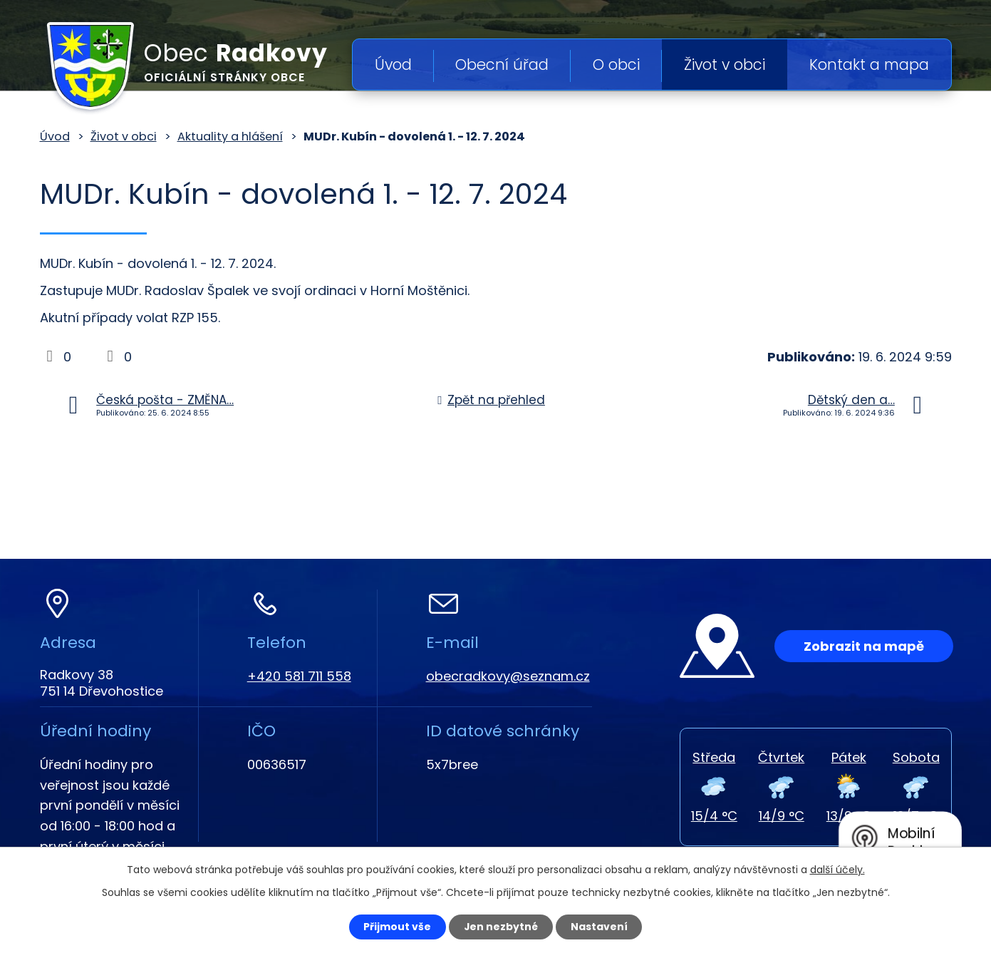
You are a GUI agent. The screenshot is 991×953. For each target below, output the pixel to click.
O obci (616, 64)
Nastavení (599, 926)
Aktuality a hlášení (230, 136)
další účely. (837, 869)
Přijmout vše (397, 926)
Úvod (393, 64)
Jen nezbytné (501, 926)
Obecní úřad (502, 64)
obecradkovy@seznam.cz (508, 676)
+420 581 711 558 (299, 676)
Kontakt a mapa (869, 64)
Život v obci (724, 64)
